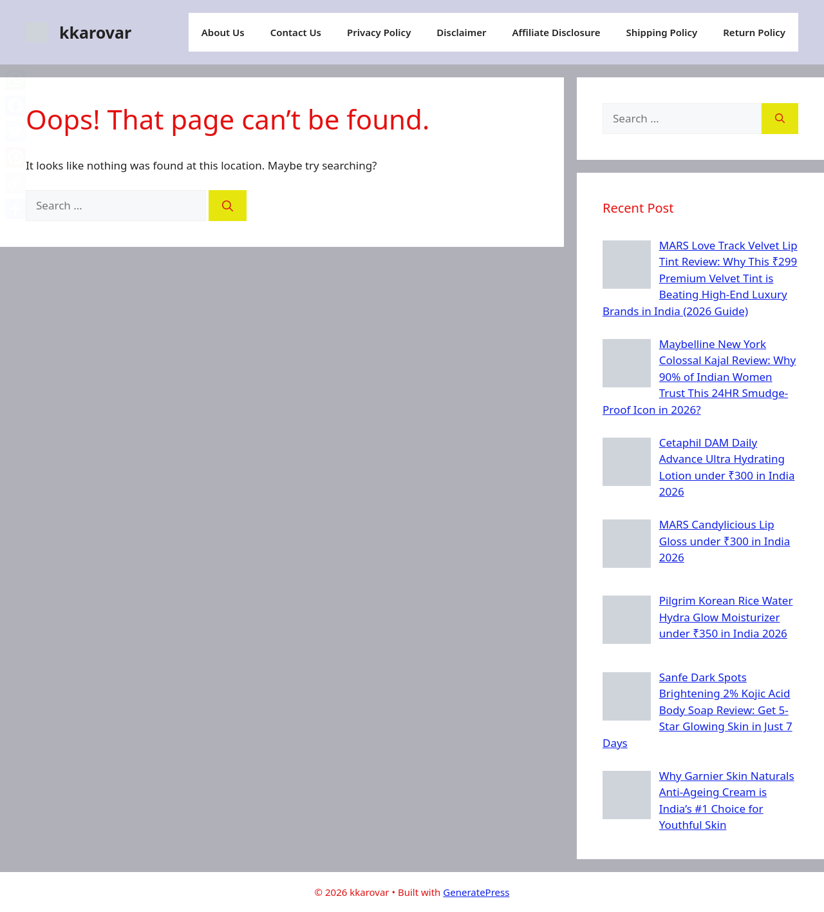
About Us (223, 32)
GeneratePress (476, 892)
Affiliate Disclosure (556, 32)
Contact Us (295, 32)
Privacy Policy (379, 32)
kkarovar (95, 32)
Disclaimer (461, 32)
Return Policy (754, 32)
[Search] (228, 205)
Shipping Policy (662, 32)
